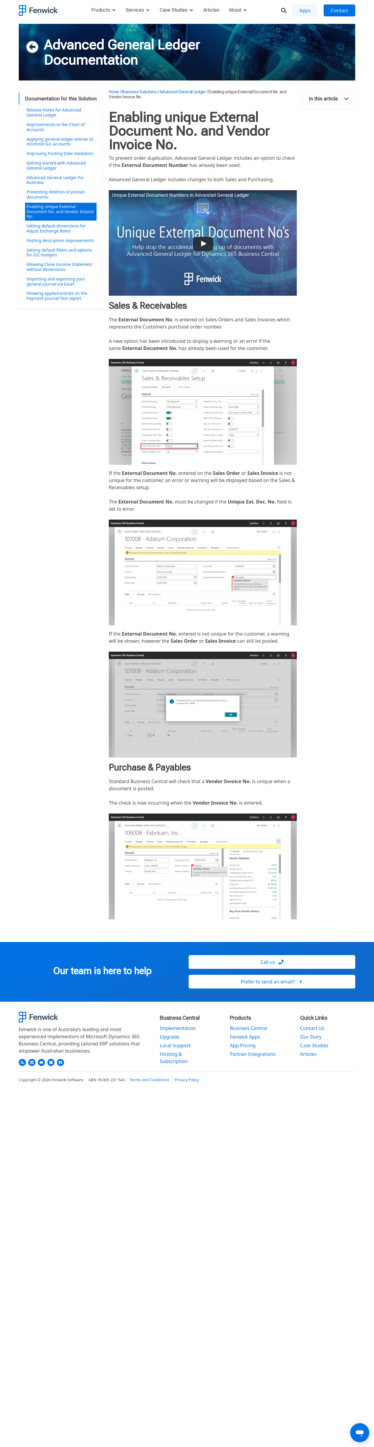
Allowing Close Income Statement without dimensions (59, 266)
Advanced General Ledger (122, 45)
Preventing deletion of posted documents (56, 194)
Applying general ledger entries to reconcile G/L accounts (60, 141)
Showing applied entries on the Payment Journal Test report (57, 295)
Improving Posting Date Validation (60, 153)
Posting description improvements (60, 240)
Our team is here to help (102, 971)
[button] (346, 98)
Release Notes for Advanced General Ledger (54, 112)
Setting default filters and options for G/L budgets (59, 252)
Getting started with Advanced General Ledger (56, 165)
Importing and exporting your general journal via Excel (56, 281)
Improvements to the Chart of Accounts (56, 127)
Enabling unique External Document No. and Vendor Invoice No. (60, 211)
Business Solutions (139, 91)
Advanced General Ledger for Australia (55, 180)
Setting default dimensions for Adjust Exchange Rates (56, 228)
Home (114, 91)
